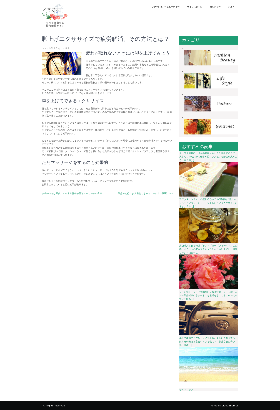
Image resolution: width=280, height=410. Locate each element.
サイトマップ (186, 389)
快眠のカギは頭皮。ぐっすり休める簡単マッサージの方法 (72, 193)
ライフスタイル (194, 6)
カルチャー (215, 6)
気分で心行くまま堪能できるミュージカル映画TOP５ (146, 193)
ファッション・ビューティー (165, 6)
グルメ (231, 6)
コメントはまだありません (56, 48)
